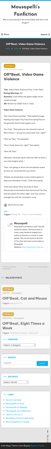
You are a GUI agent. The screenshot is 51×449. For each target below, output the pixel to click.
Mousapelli (18, 69)
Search (45, 34)
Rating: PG (15, 214)
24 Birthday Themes (18, 335)
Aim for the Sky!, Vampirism (10, 268)
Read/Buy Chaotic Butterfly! (20, 418)
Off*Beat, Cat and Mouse (24, 300)
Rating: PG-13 (16, 306)
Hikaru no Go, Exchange (38, 267)
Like (5, 211)
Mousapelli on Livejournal (18, 411)
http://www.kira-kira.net (32, 247)
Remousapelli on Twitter (18, 422)
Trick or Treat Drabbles (31, 214)
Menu (5, 34)
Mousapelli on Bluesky (17, 407)
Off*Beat (9, 66)
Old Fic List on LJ (14, 414)
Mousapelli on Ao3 (15, 403)
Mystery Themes (37, 446)
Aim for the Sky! (13, 400)
